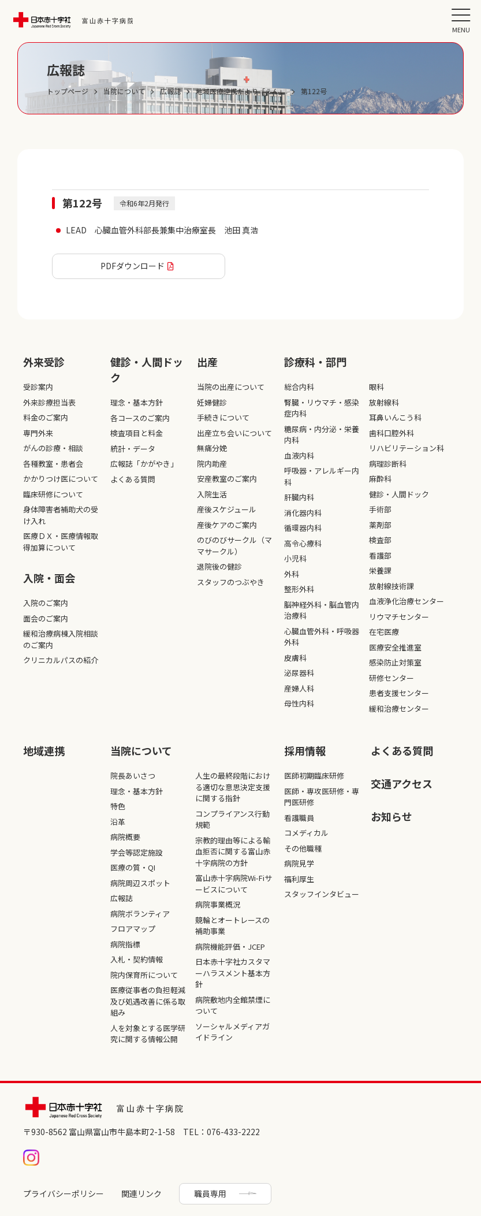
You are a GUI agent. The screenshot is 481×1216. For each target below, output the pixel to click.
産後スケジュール (226, 509)
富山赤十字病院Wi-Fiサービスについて (233, 883)
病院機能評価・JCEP (230, 946)
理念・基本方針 (136, 402)
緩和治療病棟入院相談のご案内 (60, 639)
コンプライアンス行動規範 (232, 819)
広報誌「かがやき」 (144, 463)
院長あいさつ (132, 775)
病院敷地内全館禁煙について (232, 1005)
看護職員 (299, 817)
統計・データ (132, 448)
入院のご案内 (45, 602)
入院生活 (212, 494)
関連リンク (141, 1193)
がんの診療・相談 (53, 447)
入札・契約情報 (136, 959)
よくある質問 (132, 479)
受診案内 (38, 386)
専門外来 (38, 432)
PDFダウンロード (132, 266)
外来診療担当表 (49, 402)
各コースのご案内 (140, 417)
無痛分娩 (212, 447)
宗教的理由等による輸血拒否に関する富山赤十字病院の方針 (232, 851)
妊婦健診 (212, 402)
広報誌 (121, 898)
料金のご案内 (45, 417)
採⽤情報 (305, 750)
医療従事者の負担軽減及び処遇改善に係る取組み (147, 1001)
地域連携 (44, 750)
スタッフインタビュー (321, 893)
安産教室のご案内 (227, 478)
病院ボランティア (140, 913)
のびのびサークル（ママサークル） (234, 545)
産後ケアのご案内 (227, 524)
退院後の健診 (219, 566)
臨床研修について (53, 494)
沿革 (117, 821)
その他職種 (303, 848)
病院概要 (125, 836)
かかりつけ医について (60, 478)
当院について (141, 750)
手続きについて (223, 417)
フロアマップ (132, 928)
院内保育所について (144, 974)
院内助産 (212, 463)
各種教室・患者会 (53, 463)
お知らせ (391, 816)
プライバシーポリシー (63, 1193)
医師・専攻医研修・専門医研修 (321, 797)
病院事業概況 (217, 904)
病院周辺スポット (140, 882)
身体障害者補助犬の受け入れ (60, 515)
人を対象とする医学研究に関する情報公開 (147, 1033)
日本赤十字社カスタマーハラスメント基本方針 (232, 973)
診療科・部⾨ (315, 361)
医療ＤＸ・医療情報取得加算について (60, 541)
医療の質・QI (132, 867)
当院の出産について (230, 386)
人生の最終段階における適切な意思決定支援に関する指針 (232, 787)
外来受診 (44, 361)
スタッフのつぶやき (230, 582)
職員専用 (210, 1193)
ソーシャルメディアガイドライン (232, 1032)
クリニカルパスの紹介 (60, 660)
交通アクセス (401, 783)
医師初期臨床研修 (314, 775)
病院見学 (299, 863)
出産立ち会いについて (234, 432)
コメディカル (306, 832)
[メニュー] (461, 20)
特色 (117, 806)
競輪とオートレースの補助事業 (232, 925)
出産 (207, 361)
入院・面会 (49, 577)
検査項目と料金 (136, 432)
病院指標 (125, 944)
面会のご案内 (45, 618)
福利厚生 (299, 878)
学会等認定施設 (136, 852)
